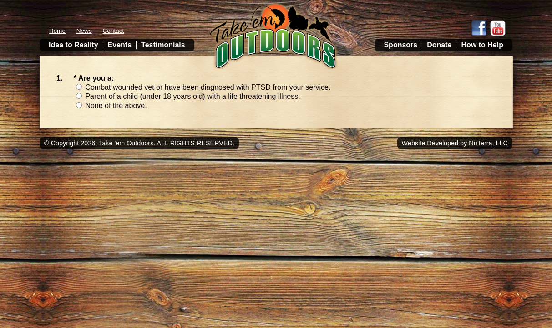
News (84, 30)
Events (120, 45)
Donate (439, 45)
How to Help (482, 45)
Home (57, 30)
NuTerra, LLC (488, 143)
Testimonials (163, 45)
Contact (113, 30)
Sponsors (400, 45)
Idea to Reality (73, 45)
